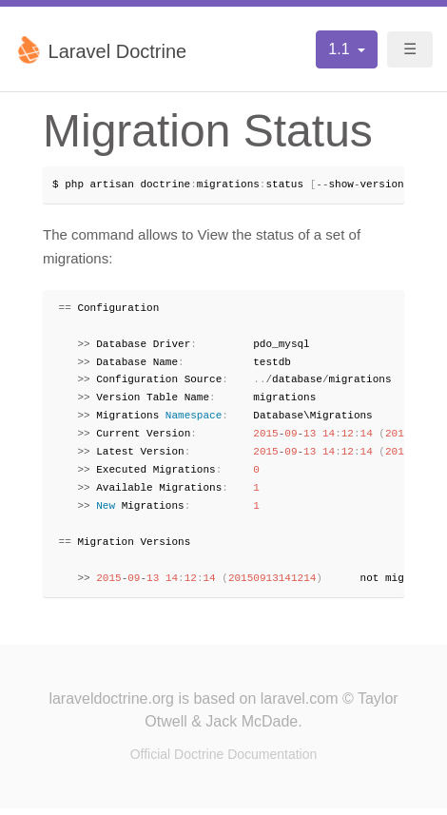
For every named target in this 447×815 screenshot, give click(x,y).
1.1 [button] (341, 49)
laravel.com (300, 705)
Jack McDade (251, 728)
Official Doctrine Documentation (224, 760)
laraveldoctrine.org (111, 705)
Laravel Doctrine (100, 49)
